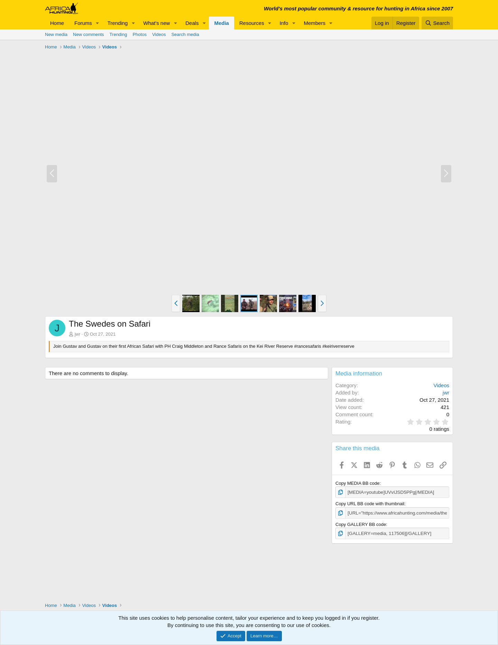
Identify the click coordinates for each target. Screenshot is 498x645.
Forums (83, 23)
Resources (251, 23)
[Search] (437, 23)
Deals (192, 23)
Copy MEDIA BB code (357, 483)
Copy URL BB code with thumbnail (369, 503)
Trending (118, 23)
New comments (88, 34)
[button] (97, 23)
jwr (78, 334)
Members (314, 23)
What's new (156, 23)
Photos (139, 34)
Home (57, 23)
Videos (159, 34)
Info (284, 23)
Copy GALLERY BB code (360, 523)
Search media (185, 34)
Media (221, 23)
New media (56, 34)
